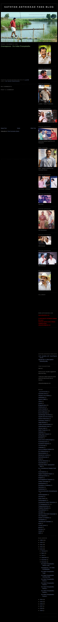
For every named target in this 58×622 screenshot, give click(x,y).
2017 (41, 606)
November (44, 559)
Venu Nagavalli (42, 515)
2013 (41, 549)
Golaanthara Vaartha (43, 420)
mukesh (40, 531)
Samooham (41, 487)
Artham (40, 401)
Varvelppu (40, 512)
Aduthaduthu (41, 397)
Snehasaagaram (42, 500)
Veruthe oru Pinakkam (43, 517)
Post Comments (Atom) (13, 131)
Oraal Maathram (42, 471)
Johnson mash (42, 428)
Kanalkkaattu (41, 436)
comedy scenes (42, 525)
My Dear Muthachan (43, 460)
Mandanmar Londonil (43, 455)
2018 (41, 608)
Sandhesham (41, 489)
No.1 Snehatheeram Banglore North (47, 468)
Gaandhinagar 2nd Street (44, 414)
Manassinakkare (42, 453)
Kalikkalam (41, 432)
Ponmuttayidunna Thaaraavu (45, 479)
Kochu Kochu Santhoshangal (45, 439)
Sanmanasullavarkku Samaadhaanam (47, 491)
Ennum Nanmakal (42, 413)
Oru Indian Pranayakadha (12, 81)
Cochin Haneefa (42, 409)
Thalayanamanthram (43, 506)
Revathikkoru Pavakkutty (44, 485)
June (42, 555)
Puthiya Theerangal (43, 481)
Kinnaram (40, 437)
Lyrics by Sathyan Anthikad (45, 449)
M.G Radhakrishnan (43, 451)
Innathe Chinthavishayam (44, 424)
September (44, 557)
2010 (41, 542)
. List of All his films (43, 391)
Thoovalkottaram (42, 510)
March (43, 553)
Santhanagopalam (42, 494)
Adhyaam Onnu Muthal (44, 395)
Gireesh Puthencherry (43, 418)
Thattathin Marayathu (43, 508)
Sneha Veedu (41, 498)
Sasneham (41, 496)
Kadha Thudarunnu (43, 430)
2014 (41, 599)
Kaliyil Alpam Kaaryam (43, 434)
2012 (41, 546)
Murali (39, 459)
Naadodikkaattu (42, 462)
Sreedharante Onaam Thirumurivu (46, 502)
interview (40, 529)
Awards (40, 403)
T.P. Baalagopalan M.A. (44, 504)
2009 (41, 540)
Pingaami (40, 477)
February (43, 551)
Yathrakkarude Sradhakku (44, 521)
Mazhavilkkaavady (42, 457)
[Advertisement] (13, 146)
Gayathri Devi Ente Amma (44, 416)
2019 (41, 610)
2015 (41, 601)
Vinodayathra (41, 519)
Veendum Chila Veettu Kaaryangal (46, 514)
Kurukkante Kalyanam (43, 443)
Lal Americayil (41, 445)
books (39, 523)
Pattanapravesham (43, 475)
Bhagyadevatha (42, 405)
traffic (39, 533)
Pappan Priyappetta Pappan (45, 473)
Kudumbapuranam (43, 441)
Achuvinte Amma (42, 393)
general (40, 527)
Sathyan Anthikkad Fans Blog (29, 7)
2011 (41, 544)
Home (18, 128)
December (44, 562)
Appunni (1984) (42, 399)
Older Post (33, 128)
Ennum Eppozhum (43, 411)
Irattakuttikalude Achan (44, 426)
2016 (41, 604)
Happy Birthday (42, 422)
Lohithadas (41, 447)
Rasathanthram (42, 483)
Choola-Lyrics (41, 407)
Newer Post (4, 128)
